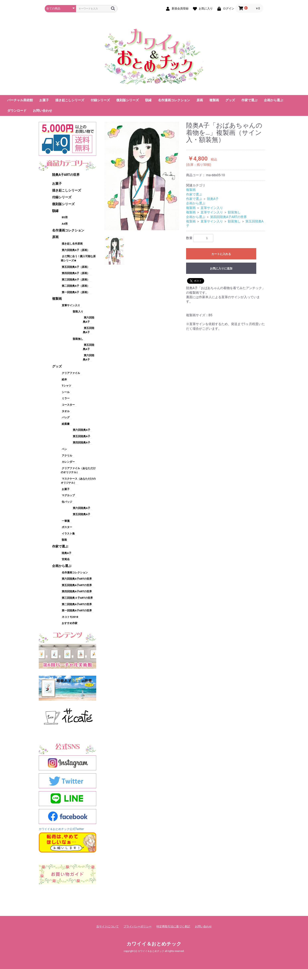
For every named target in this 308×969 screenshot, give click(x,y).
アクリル (67, 455)
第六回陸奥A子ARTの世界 (77, 578)
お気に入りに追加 (221, 268)
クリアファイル (71, 373)
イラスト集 (68, 533)
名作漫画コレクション (174, 100)
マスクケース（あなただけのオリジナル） (78, 480)
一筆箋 (66, 520)
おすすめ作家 (69, 623)
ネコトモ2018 (70, 616)
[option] (141, 176)
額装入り (78, 311)
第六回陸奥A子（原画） (76, 250)
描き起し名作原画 (72, 243)
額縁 (148, 100)
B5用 (65, 217)
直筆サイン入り (71, 305)
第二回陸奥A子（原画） (76, 285)
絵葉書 (66, 423)
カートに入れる (221, 254)
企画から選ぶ (273, 100)
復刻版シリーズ (127, 100)
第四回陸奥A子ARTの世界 (77, 591)
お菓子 (44, 100)
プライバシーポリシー (138, 926)
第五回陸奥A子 (81, 436)
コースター (68, 404)
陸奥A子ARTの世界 (66, 175)
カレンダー (68, 461)
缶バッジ (67, 501)
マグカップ (68, 495)
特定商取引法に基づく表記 (173, 926)
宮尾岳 (66, 559)
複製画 (214, 100)
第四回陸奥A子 (81, 442)
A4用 (65, 223)
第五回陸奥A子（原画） (76, 266)
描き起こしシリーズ (69, 100)
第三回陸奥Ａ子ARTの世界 (77, 597)
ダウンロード (16, 111)
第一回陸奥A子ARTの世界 (77, 610)
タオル (66, 411)
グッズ (230, 100)
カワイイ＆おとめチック (154, 944)
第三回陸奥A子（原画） (76, 279)
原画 (200, 100)
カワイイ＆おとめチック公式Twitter (61, 829)
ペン (64, 449)
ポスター (67, 527)
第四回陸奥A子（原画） (76, 273)
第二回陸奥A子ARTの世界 (77, 604)
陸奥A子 (66, 553)
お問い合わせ (42, 111)
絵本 (64, 379)
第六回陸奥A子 (81, 429)
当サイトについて (107, 926)
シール (66, 392)
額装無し (78, 338)
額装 (64, 539)
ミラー (66, 398)
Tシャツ (66, 385)
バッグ (66, 417)
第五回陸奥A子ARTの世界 (77, 585)
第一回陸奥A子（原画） (76, 292)
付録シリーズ (100, 100)
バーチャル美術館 (20, 100)
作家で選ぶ (249, 100)
